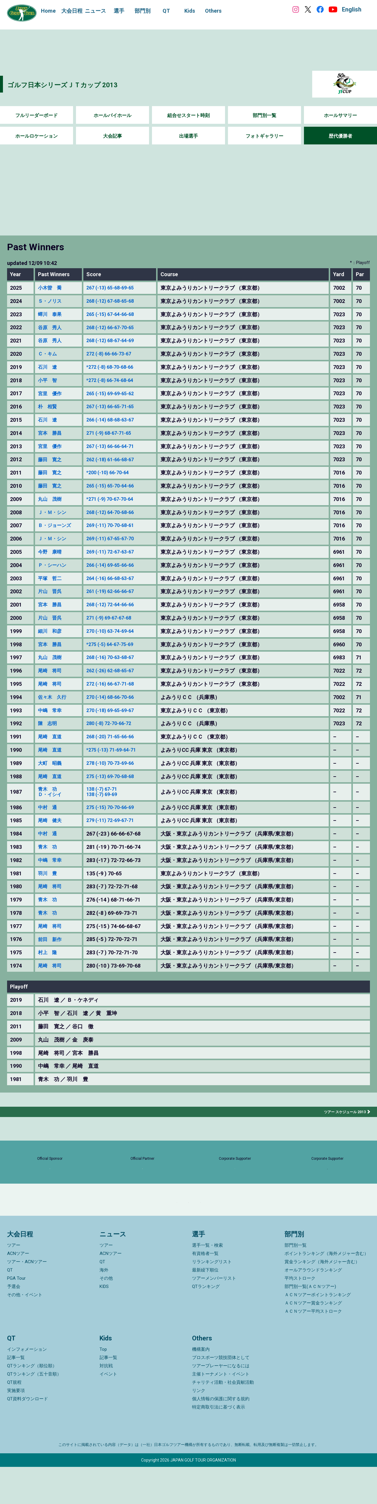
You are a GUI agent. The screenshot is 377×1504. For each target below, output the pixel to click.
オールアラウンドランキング (313, 1307)
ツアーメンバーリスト (214, 1315)
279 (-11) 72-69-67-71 (116, 822)
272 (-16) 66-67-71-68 (116, 684)
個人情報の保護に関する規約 (220, 1436)
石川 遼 (48, 367)
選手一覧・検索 (207, 1282)
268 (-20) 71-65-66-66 (116, 737)
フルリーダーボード (36, 115)
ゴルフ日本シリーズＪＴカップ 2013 (81, 84)
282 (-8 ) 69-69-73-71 (116, 914)
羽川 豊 (48, 875)
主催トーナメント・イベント (220, 1411)
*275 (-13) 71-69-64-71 (118, 750)
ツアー (13, 1282)
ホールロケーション (36, 136)
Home (48, 11)
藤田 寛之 (51, 459)
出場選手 (188, 136)
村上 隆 (48, 954)
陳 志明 (48, 724)
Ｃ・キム (48, 354)
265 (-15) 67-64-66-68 (116, 314)
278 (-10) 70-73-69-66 (116, 763)
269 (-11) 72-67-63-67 (116, 552)
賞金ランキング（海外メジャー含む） (322, 1299)
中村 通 (48, 809)
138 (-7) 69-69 (107, 795)
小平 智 (48, 380)
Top (103, 1386)
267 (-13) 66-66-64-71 (116, 446)
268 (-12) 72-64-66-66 (116, 605)
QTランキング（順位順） (32, 1403)
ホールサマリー (340, 115)
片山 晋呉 (51, 591)
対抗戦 (106, 1403)
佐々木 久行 (54, 697)
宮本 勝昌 (51, 433)
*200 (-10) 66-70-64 (114, 473)
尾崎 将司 (51, 671)
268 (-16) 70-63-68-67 (116, 657)
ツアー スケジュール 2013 (342, 1113)
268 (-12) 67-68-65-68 (116, 301)
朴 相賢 (48, 407)
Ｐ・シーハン (54, 565)
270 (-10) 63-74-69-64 (116, 631)
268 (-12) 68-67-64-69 (116, 341)
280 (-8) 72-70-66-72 (115, 724)
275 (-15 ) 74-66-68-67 (117, 927)
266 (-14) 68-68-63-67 (116, 420)
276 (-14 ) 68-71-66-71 (117, 901)
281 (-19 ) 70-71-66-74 (117, 848)
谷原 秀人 (51, 327)
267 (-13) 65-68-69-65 (116, 288)
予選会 (13, 1323)
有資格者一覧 (205, 1290)
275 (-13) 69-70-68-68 (116, 777)
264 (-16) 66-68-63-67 (116, 578)
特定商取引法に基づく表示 (218, 1444)
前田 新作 (51, 941)
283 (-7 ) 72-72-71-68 (116, 888)
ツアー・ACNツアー (27, 1299)
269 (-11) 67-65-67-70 (116, 539)
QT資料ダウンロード (27, 1436)
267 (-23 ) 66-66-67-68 (117, 835)
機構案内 (201, 1386)
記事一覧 (16, 1394)
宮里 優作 (51, 393)
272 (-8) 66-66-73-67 (115, 354)
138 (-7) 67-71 (107, 790)
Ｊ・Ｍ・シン (54, 512)
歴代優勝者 (340, 136)
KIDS (104, 1323)
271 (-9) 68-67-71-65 (115, 433)
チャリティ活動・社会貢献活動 (223, 1419)
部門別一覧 (264, 115)
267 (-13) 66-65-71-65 (116, 407)
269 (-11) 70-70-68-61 (116, 525)
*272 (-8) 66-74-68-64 (116, 380)
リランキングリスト (212, 1299)
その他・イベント (24, 1332)
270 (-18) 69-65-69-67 (116, 711)
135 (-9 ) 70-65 (108, 875)
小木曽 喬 (51, 288)
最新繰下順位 (205, 1307)
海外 (104, 1307)
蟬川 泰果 (51, 314)
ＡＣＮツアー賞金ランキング (313, 1340)
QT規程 (14, 1419)
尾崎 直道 (51, 737)
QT (10, 1307)
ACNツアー (18, 1290)
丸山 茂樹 (51, 499)
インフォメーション (27, 1386)
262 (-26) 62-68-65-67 (116, 671)
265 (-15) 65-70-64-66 (116, 486)
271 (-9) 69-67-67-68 (115, 618)
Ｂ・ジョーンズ (56, 525)
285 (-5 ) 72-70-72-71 (116, 941)
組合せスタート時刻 (188, 115)
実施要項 (16, 1427)
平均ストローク (300, 1315)
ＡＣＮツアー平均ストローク (313, 1348)
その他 (106, 1315)
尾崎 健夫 (51, 822)
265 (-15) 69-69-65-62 (116, 393)
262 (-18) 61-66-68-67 (116, 459)
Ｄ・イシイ (51, 795)
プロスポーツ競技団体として (220, 1394)
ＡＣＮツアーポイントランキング (318, 1332)
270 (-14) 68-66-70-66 (116, 697)
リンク (198, 1427)
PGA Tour (16, 1315)
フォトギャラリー (264, 136)
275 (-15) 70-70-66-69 (116, 809)
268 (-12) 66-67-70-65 (116, 327)
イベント (108, 1411)
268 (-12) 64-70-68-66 (116, 512)
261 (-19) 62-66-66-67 (116, 591)
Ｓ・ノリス (51, 301)
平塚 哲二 (51, 578)
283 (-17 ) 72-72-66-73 (117, 861)
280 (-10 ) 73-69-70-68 (117, 967)
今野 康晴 (51, 552)
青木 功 (48, 790)
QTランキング (206, 1323)
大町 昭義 (51, 763)
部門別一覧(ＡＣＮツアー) (310, 1323)
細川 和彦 (51, 631)
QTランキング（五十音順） (34, 1411)
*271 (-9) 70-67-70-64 (116, 499)
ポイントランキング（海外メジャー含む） (326, 1290)
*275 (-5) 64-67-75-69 (116, 645)
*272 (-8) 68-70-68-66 (116, 367)
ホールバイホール (112, 115)
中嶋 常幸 (51, 711)
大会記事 (112, 136)
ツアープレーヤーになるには (220, 1403)
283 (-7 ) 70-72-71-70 (116, 954)
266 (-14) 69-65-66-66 (116, 565)
